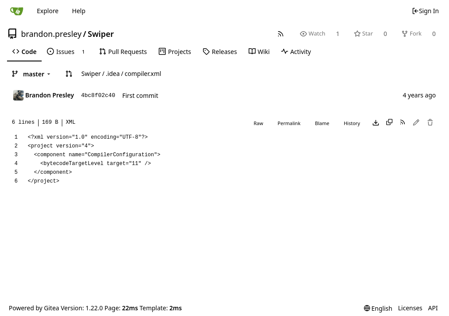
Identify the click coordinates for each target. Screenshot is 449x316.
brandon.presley (51, 33)
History (352, 123)
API (433, 308)
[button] (69, 73)
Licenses (410, 308)
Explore (47, 11)
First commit (140, 95)
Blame (322, 123)
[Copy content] (389, 122)
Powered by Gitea (34, 308)
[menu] (378, 308)
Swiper (101, 33)
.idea (113, 73)
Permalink (289, 123)
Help (79, 11)
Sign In (425, 11)
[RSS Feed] (281, 33)
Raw (258, 123)
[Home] (16, 11)
